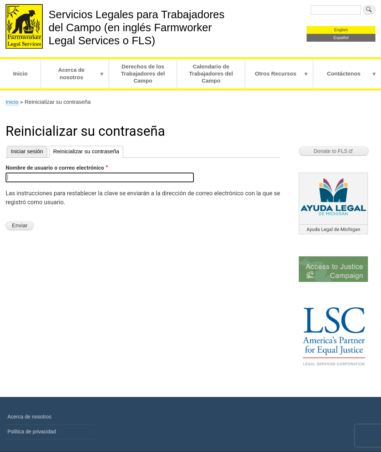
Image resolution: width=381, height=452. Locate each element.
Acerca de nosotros (29, 417)
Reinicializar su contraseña (86, 151)
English (341, 30)
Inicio (12, 102)
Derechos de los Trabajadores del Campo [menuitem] (143, 74)
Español (341, 37)
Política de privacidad (31, 432)
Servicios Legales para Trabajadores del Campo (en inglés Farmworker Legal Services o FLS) (137, 28)
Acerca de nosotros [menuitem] (73, 77)
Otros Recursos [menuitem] (277, 80)
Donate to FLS (334, 151)
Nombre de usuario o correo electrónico (55, 167)
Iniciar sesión (27, 151)
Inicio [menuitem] (20, 74)
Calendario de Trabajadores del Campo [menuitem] (211, 74)
